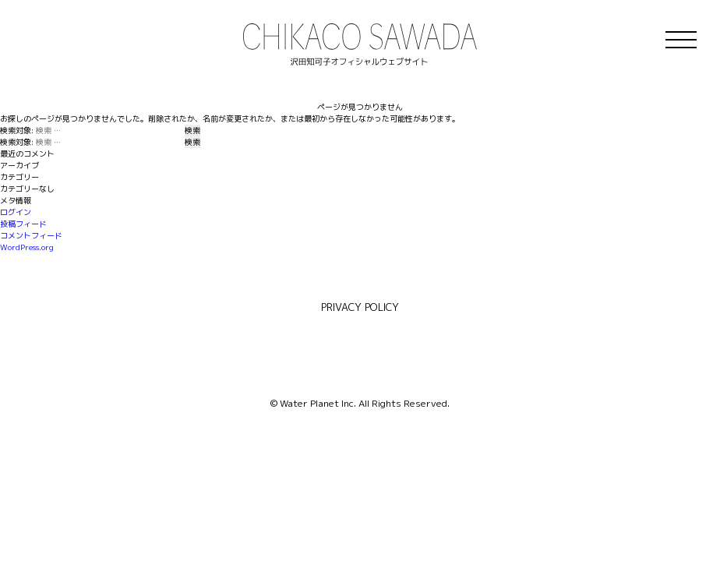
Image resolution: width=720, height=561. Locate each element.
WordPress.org (27, 247)
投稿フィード (23, 223)
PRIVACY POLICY (360, 307)
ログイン (15, 211)
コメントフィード (31, 235)
